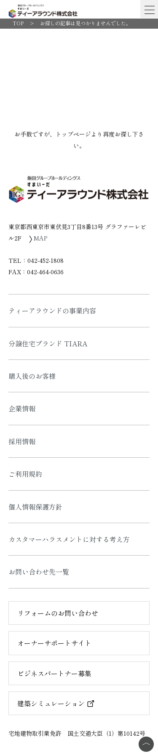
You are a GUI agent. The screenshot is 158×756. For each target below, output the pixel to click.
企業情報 (21, 408)
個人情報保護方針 (35, 506)
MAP (38, 238)
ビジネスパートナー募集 (54, 673)
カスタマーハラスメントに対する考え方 (69, 539)
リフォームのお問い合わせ (57, 613)
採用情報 (21, 441)
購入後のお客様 (32, 376)
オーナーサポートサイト (54, 643)
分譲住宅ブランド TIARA (47, 343)
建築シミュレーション (56, 703)
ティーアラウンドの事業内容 (52, 310)
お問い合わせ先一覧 (38, 571)
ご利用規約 (25, 473)
